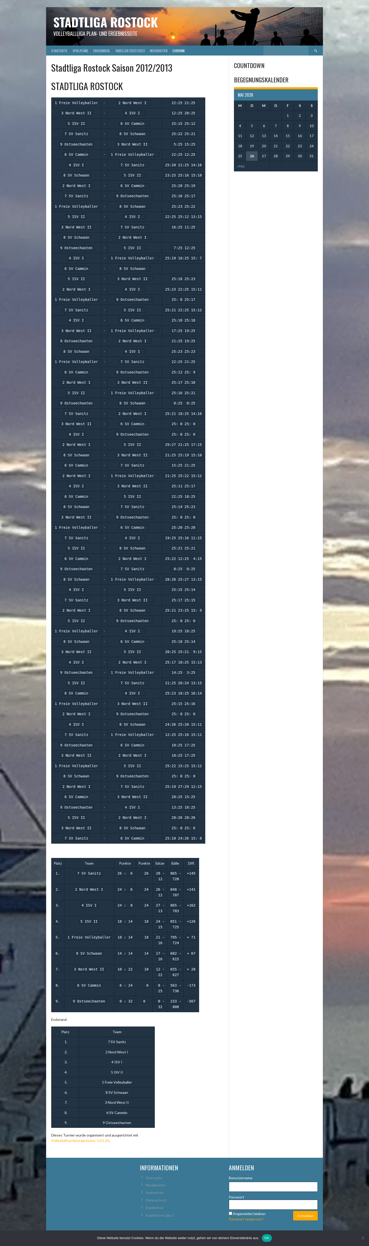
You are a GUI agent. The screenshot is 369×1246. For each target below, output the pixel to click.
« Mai (240, 166)
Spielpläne (80, 50)
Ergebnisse (101, 50)
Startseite (59, 50)
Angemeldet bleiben (249, 1213)
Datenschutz (156, 1200)
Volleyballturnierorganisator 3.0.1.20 (80, 1140)
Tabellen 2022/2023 (130, 50)
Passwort (236, 1197)
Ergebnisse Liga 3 (160, 1215)
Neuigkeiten (158, 50)
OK (266, 1238)
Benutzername (240, 1178)
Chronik (178, 50)
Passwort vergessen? (246, 1219)
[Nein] (362, 1238)
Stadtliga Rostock (105, 22)
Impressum (155, 1192)
